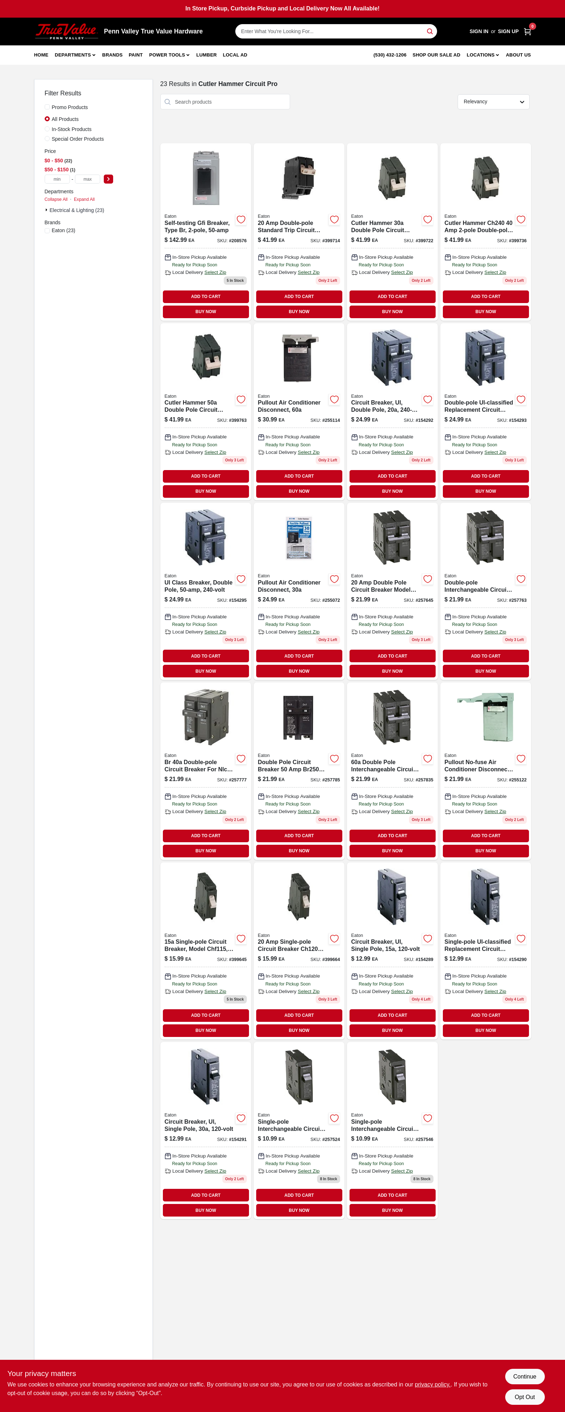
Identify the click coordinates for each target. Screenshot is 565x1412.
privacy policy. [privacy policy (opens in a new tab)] (432, 1384)
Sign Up (508, 31)
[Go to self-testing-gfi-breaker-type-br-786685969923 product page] (205, 231)
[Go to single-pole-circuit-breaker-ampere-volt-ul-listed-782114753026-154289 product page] (392, 950)
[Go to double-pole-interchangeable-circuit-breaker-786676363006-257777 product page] (205, 771)
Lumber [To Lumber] (206, 55)
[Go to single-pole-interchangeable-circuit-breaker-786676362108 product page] (392, 1130)
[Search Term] (336, 31)
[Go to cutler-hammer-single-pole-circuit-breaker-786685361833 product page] (205, 950)
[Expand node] (47, 209)
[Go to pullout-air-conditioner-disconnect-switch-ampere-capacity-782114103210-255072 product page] (299, 591)
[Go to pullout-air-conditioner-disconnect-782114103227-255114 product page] (299, 411)
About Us (518, 55)
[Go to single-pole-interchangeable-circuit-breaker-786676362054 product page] (299, 1130)
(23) (63, 230)
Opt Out (525, 1397)
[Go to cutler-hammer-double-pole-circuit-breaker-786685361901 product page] (392, 231)
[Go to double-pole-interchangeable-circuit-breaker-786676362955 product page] (485, 591)
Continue (524, 1376)
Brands (112, 55)
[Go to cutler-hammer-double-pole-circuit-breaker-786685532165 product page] (485, 231)
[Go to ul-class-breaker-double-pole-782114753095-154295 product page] (205, 591)
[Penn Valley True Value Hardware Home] (66, 31)
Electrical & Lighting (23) (77, 210)
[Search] (430, 31)
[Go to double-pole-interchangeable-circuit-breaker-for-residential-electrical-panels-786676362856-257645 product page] (392, 591)
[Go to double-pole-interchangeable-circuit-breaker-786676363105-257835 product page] (392, 771)
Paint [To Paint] (136, 55)
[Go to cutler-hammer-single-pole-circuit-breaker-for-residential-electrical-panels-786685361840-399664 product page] (299, 950)
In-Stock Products (72, 129)
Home (41, 55)
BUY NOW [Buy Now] (206, 311)
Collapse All (56, 199)
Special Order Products (78, 139)
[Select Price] (108, 179)
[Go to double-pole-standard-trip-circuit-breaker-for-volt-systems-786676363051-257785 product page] (299, 771)
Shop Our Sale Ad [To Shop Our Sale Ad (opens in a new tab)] (437, 55)
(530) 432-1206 (390, 55)
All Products (65, 119)
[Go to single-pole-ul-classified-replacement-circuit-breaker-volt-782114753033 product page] (485, 950)
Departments (73, 55)
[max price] (87, 179)
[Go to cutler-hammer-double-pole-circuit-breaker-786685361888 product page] (299, 231)
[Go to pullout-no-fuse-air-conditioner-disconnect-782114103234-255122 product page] (485, 771)
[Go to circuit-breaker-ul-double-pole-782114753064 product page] (392, 411)
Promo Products (70, 107)
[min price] (57, 179)
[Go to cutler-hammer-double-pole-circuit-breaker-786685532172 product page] (205, 411)
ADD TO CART (206, 296)
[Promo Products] (47, 106)
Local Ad (235, 55)
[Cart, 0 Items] (527, 31)
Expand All (84, 199)
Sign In (479, 31)
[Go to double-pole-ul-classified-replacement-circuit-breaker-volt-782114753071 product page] (485, 411)
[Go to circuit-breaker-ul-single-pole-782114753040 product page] (205, 1130)
